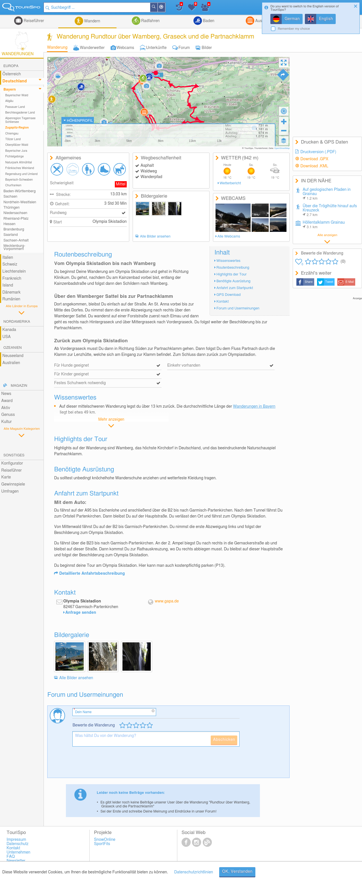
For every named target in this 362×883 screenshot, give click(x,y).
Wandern (91, 21)
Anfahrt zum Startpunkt (234, 288)
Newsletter (16, 861)
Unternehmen (18, 852)
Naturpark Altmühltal (18, 162)
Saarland (10, 235)
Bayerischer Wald (16, 95)
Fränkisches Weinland (19, 168)
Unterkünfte (156, 48)
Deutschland (15, 81)
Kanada (9, 330)
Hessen (9, 224)
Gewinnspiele (13, 484)
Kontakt (222, 301)
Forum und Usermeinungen (237, 308)
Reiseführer (33, 21)
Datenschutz (18, 844)
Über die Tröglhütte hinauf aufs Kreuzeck (330, 210)
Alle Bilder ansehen (155, 236)
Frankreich (12, 279)
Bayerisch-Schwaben (19, 179)
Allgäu (9, 101)
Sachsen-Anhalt (16, 240)
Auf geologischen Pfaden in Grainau (326, 194)
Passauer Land (15, 107)
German (292, 19)
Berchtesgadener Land (20, 112)
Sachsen (10, 196)
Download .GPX (314, 159)
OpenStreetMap (282, 148)
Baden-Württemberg (19, 191)
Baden (208, 21)
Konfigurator (12, 463)
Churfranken (13, 185)
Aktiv (5, 408)
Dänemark (12, 292)
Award (7, 401)
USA (7, 337)
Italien (8, 258)
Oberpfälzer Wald (16, 145)
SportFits (102, 844)
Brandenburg (13, 229)
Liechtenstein (14, 271)
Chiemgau (11, 133)
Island (8, 285)
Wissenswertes (228, 261)
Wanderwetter (92, 48)
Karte (6, 477)
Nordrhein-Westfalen (19, 202)
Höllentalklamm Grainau (324, 225)
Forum (184, 48)
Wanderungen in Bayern (254, 407)
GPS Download (228, 295)
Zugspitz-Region (17, 127)
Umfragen (10, 491)
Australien (11, 363)
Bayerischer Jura (16, 150)
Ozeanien (12, 348)
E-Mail (350, 282)
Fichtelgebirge (14, 156)
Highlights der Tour (231, 274)
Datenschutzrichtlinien (193, 872)
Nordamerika (16, 322)
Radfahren (150, 21)
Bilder (207, 48)
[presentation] (115, 764)
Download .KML (314, 166)
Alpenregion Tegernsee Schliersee (20, 120)
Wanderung (57, 48)
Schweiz (10, 264)
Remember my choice (294, 28)
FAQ (11, 857)
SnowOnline (104, 840)
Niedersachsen (15, 213)
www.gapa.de (167, 601)
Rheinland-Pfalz (16, 219)
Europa (10, 66)
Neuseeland (13, 356)
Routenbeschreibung (232, 268)
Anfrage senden (80, 613)
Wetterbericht (230, 183)
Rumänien (11, 299)
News (6, 394)
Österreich (12, 74)
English (326, 19)
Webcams (125, 48)
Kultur (6, 422)
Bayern (9, 89)
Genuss (8, 415)
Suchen (157, 7)
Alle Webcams (228, 236)
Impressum (16, 840)
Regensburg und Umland (21, 174)
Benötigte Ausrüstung (233, 281)
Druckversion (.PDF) (318, 152)
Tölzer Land (13, 139)
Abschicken (224, 740)
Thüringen (11, 207)
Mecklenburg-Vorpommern (14, 247)
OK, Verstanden (237, 872)
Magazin (19, 386)
